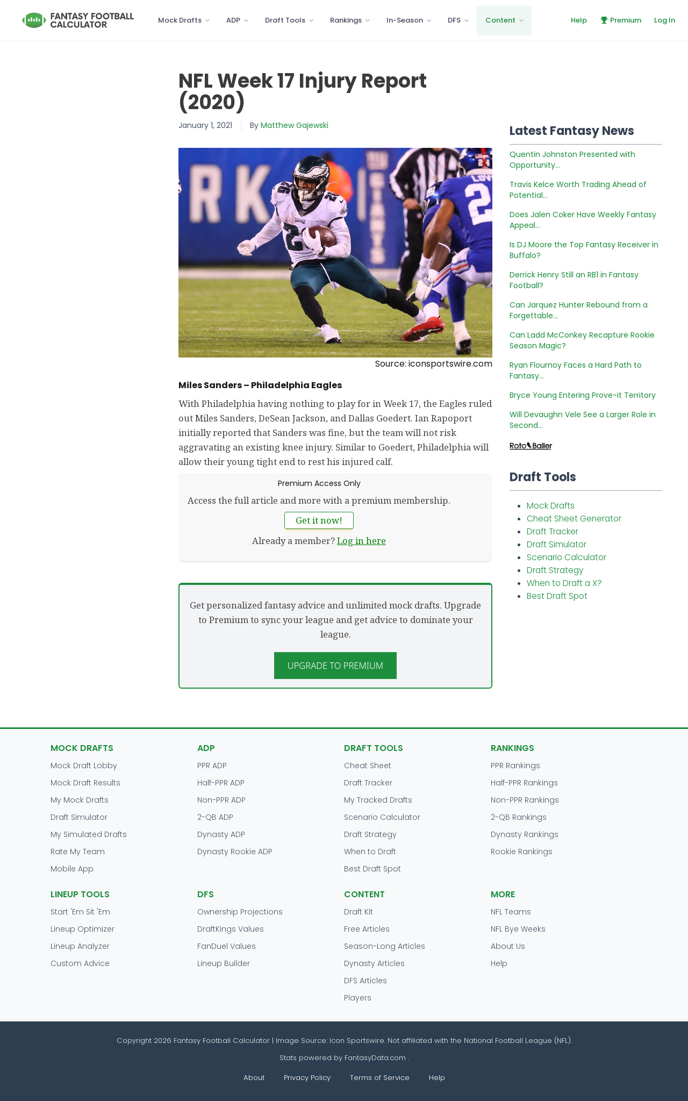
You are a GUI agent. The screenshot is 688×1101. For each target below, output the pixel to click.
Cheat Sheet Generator (574, 518)
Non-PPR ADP (221, 800)
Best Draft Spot (557, 596)
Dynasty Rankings (524, 834)
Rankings (346, 20)
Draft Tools (285, 20)
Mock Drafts (180, 20)
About (253, 1078)
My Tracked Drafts (378, 800)
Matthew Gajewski (294, 125)
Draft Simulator (556, 544)
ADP (233, 20)
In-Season (404, 20)
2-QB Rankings (519, 817)
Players (357, 997)
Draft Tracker (552, 531)
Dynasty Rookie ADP (235, 851)
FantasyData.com (376, 1058)
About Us (508, 946)
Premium (620, 20)
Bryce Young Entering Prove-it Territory (583, 395)
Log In (664, 20)
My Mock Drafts (80, 800)
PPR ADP (212, 765)
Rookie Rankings (522, 851)
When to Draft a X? (564, 583)
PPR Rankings (515, 765)
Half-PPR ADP (221, 782)
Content (500, 20)
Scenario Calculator (566, 557)
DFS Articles (365, 980)
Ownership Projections (240, 911)
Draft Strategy (555, 570)
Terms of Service (380, 1078)
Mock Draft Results (85, 782)
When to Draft (370, 851)
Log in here (361, 540)
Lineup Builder (223, 963)
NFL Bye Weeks (518, 929)
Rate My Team (78, 851)
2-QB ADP (215, 817)
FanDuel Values (226, 946)
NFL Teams (511, 911)
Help (579, 20)
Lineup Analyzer (80, 946)
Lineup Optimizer (82, 929)
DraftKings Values (230, 929)
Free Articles (367, 929)
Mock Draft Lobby (84, 765)
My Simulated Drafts (89, 834)
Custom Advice (80, 963)
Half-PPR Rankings (524, 782)
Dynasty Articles (374, 963)
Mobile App (72, 868)
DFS (454, 20)
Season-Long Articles (384, 946)
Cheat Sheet (367, 765)
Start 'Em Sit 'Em (80, 911)
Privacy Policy (307, 1078)
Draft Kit (358, 911)
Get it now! (319, 520)
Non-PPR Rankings (525, 800)
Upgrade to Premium (336, 665)
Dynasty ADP (221, 834)
